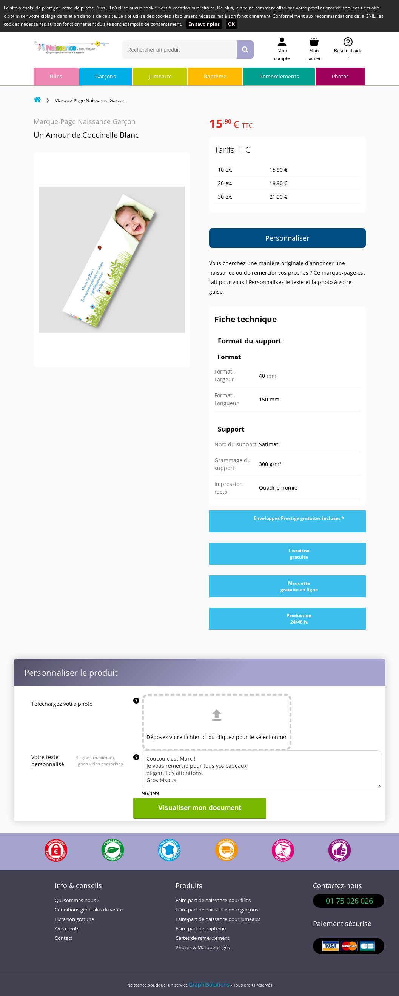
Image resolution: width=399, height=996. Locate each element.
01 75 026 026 (349, 901)
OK (231, 24)
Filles (55, 76)
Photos (340, 76)
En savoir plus (204, 24)
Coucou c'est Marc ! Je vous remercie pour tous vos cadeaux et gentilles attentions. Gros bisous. (261, 769)
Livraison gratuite (74, 919)
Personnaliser (287, 238)
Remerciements (279, 76)
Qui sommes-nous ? (77, 900)
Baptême (215, 76)
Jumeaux (160, 76)
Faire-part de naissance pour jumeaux (218, 919)
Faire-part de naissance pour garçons (217, 910)
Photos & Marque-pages (203, 947)
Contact (63, 938)
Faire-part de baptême (201, 928)
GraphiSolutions (209, 984)
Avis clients (67, 928)
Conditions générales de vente (89, 910)
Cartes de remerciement (203, 938)
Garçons (105, 76)
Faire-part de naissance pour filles (213, 900)
